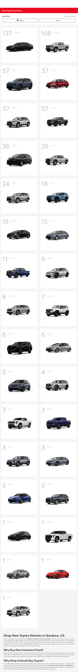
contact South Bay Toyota (10, 669)
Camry (64, 640)
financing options (59, 663)
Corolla (5, 642)
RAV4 (72, 640)
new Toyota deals (20, 639)
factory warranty (28, 653)
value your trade (26, 667)
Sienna (13, 642)
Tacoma (68, 640)
